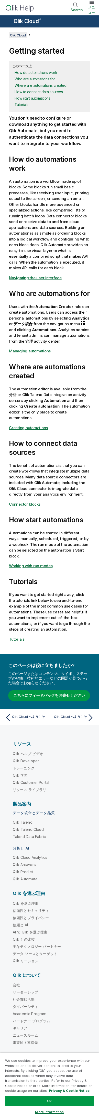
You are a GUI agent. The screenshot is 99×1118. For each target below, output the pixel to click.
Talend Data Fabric (29, 836)
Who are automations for (35, 79)
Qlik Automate (25, 879)
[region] (49, 1085)
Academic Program (30, 1013)
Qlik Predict (23, 872)
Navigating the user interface (35, 277)
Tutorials (21, 104)
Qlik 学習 (20, 775)
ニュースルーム (25, 1035)
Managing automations (30, 351)
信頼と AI (20, 925)
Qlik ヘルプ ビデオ (28, 753)
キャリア (20, 1028)
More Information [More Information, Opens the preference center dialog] (49, 1112)
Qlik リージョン (26, 961)
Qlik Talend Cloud (28, 829)
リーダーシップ (25, 992)
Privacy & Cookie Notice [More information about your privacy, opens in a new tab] (69, 1090)
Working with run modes (31, 565)
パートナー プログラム (31, 1021)
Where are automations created (41, 85)
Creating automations (28, 427)
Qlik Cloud (27, 21)
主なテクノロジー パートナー (37, 946)
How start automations (32, 98)
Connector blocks (24, 504)
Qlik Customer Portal (31, 782)
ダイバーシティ (25, 1006)
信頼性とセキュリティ (31, 910)
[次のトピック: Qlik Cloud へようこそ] (72, 717)
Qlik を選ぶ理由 (26, 903)
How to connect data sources (39, 92)
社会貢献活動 (24, 999)
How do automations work (36, 72)
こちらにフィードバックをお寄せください (49, 695)
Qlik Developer (26, 761)
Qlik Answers (24, 864)
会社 (16, 985)
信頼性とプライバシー (31, 917)
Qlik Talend (22, 822)
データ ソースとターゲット (35, 953)
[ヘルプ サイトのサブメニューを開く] (7, 21)
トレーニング (24, 768)
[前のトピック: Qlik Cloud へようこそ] (26, 717)
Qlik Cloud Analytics (30, 857)
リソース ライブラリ (30, 789)
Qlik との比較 (24, 939)
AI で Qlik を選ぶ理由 (30, 932)
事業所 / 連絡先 (25, 1042)
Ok (49, 1101)
